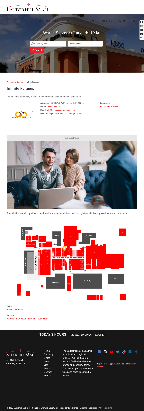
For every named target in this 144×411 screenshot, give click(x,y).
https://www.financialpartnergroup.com (65, 113)
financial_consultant (38, 318)
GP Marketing (106, 408)
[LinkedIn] (130, 351)
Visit (93, 21)
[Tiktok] (123, 351)
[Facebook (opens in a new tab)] (142, 22)
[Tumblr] (136, 351)
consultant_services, (17, 318)
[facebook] (99, 351)
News (80, 21)
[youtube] (111, 351)
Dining (69, 21)
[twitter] (117, 351)
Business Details (72, 138)
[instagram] (105, 351)
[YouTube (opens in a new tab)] (142, 30)
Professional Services (15, 82)
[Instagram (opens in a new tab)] (142, 26)
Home (47, 351)
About (105, 21)
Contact (121, 21)
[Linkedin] (142, 34)
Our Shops (53, 21)
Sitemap (83, 408)
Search (36, 50)
